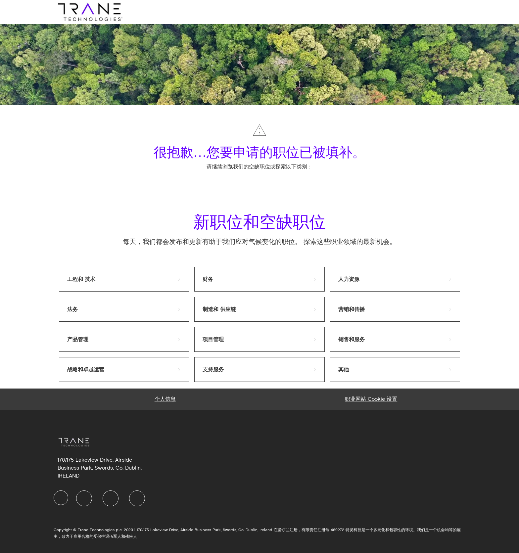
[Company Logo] (89, 12)
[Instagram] (137, 498)
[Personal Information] (165, 399)
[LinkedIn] (84, 498)
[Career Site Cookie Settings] (371, 399)
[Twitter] (110, 498)
